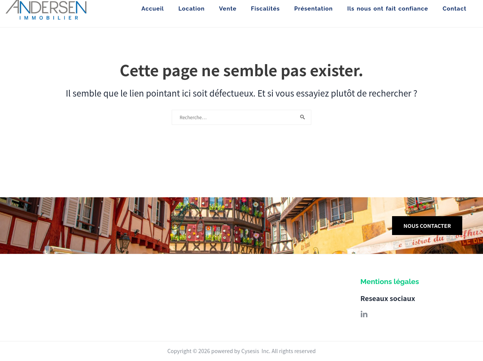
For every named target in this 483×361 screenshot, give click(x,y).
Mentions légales (389, 281)
